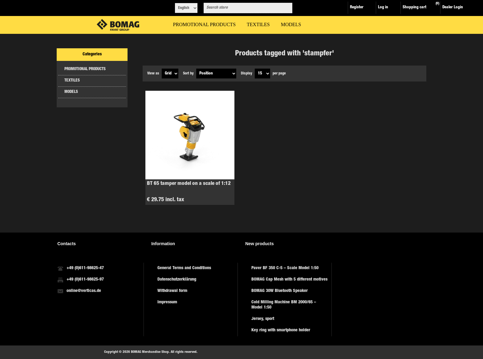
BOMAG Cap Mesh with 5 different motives (289, 279)
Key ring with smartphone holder (280, 330)
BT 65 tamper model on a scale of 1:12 (189, 183)
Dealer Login (452, 8)
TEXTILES (72, 81)
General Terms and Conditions (184, 268)
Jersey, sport (262, 319)
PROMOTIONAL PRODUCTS (85, 69)
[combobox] (242, 8)
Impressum (167, 302)
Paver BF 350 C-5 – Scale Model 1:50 (285, 268)
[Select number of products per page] (262, 73)
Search (286, 8)
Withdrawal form (172, 291)
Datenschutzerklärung (176, 279)
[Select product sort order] (216, 73)
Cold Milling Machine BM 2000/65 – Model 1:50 (283, 305)
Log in (383, 8)
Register (356, 8)
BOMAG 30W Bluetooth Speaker (279, 291)
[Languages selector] (186, 8)
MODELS (71, 92)
